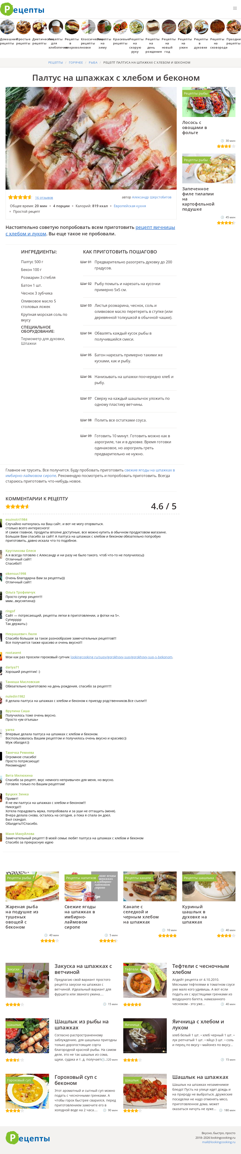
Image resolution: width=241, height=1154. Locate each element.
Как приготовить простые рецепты (22, 9)
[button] (235, 8)
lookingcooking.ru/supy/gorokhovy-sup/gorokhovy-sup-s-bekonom (121, 657)
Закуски (13, 969)
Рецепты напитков (81, 878)
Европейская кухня (130, 205)
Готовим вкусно (28, 1138)
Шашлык (14, 1024)
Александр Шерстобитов (151, 197)
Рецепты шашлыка (199, 878)
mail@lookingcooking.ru (218, 1142)
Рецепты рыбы (196, 93)
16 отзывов (44, 197)
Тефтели (131, 969)
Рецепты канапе (138, 878)
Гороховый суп (19, 1080)
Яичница (132, 1024)
